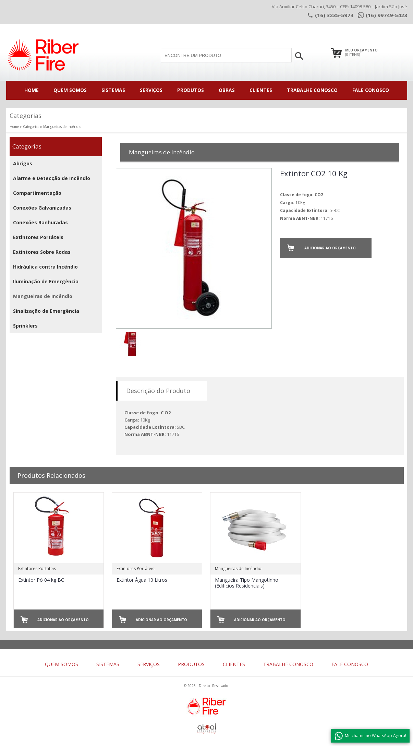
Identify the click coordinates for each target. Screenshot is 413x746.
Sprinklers (25, 325)
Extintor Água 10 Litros (142, 580)
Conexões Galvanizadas (42, 207)
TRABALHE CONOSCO (312, 90)
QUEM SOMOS (70, 90)
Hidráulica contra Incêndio (45, 266)
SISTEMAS (113, 90)
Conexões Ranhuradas (40, 222)
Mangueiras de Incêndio (42, 296)
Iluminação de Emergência (45, 281)
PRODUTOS (190, 90)
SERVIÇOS (151, 90)
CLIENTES (261, 90)
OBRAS (227, 90)
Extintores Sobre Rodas (42, 252)
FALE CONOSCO (370, 90)
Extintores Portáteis (38, 237)
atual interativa (206, 728)
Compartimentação (37, 193)
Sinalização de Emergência (46, 311)
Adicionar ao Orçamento (330, 248)
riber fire (43, 54)
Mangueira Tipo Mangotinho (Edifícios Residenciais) (246, 583)
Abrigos (22, 163)
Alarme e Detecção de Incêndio (51, 178)
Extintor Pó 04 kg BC (41, 580)
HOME (31, 90)
